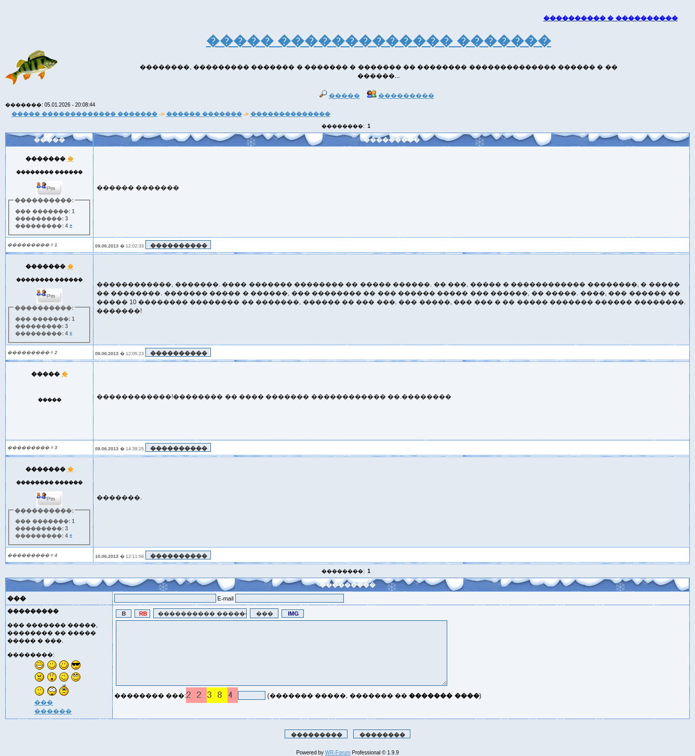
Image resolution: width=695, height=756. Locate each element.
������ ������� (204, 114)
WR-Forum (338, 752)
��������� (400, 95)
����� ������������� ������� (84, 114)
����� (339, 95)
